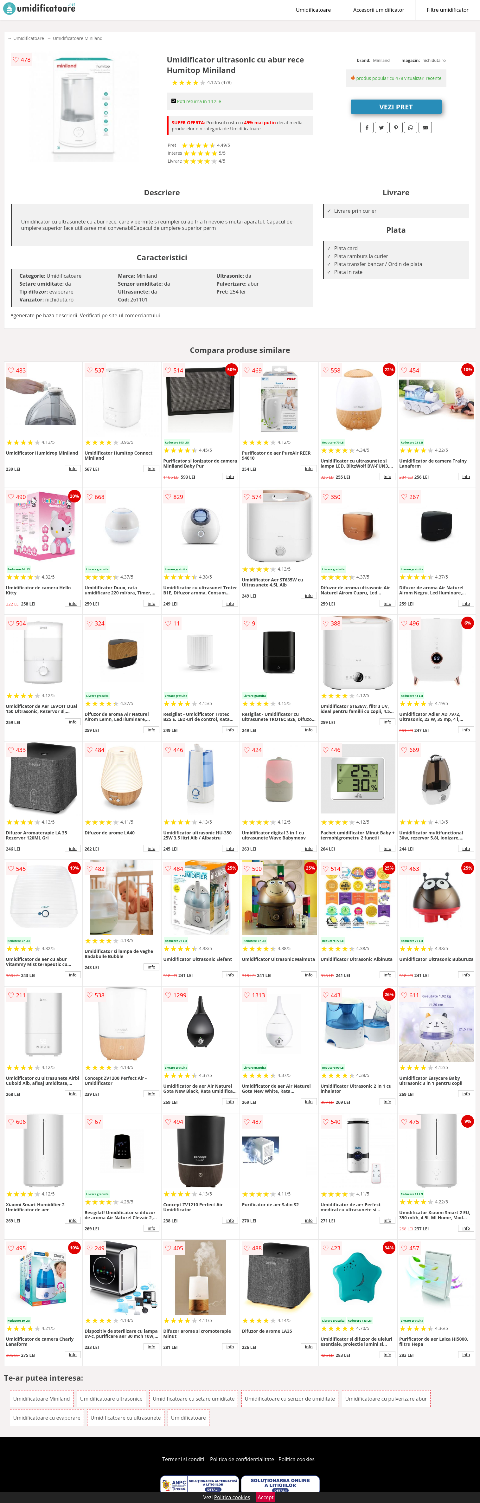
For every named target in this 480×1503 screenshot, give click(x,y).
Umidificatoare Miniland (78, 38)
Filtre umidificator (448, 9)
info (73, 468)
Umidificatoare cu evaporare (46, 1417)
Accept (266, 1497)
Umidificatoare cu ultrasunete (126, 1417)
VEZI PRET (396, 106)
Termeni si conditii (184, 1459)
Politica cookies (296, 1459)
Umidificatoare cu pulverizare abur (386, 1398)
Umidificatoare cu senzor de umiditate (290, 1398)
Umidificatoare (313, 9)
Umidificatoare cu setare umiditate (194, 1398)
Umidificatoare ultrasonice (111, 1398)
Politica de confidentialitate (242, 1459)
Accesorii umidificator (378, 9)
